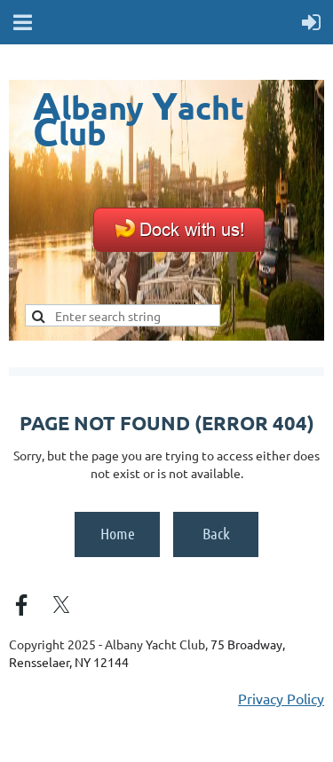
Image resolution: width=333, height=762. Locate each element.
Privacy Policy (281, 698)
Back (216, 533)
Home (117, 533)
